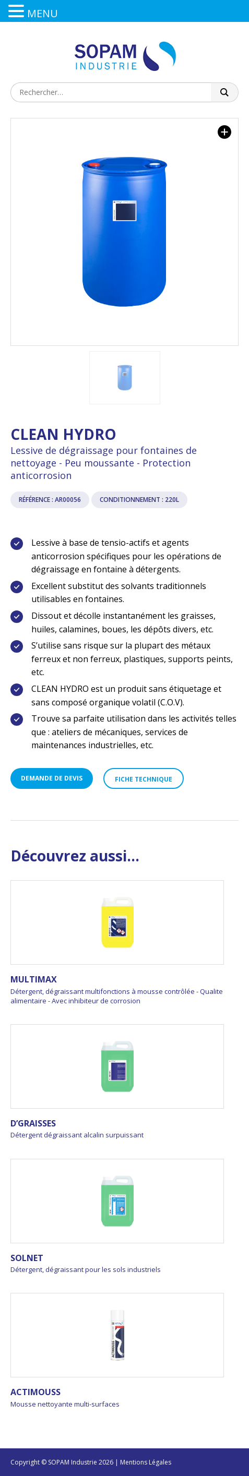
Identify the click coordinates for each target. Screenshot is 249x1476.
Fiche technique (143, 779)
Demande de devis (51, 778)
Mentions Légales (145, 1462)
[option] (124, 231)
